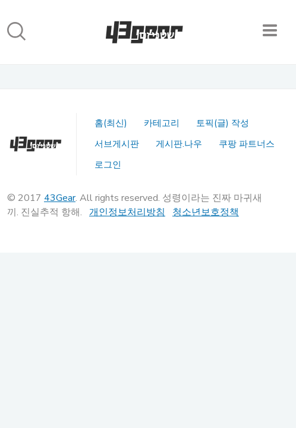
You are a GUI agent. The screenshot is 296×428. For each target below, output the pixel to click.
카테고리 (162, 123)
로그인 (108, 165)
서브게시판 (117, 144)
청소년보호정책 (205, 212)
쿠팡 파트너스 (247, 144)
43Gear (59, 197)
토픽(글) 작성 (222, 123)
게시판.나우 (179, 144)
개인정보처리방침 (127, 212)
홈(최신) (111, 123)
